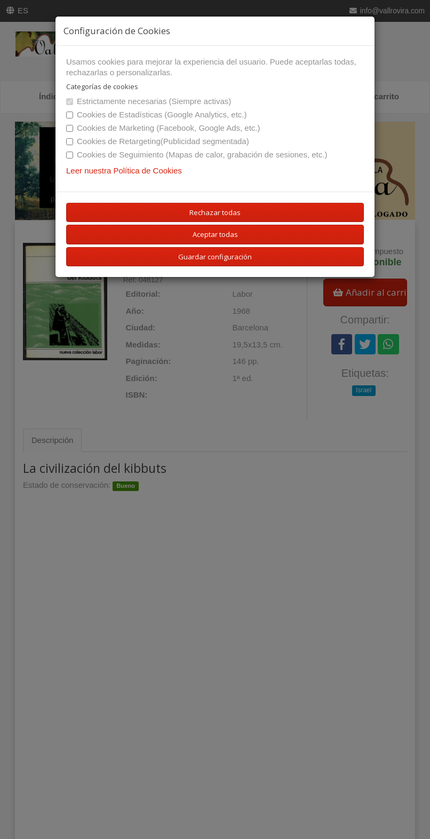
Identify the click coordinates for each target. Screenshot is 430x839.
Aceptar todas (215, 234)
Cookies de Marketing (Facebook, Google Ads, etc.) (163, 127)
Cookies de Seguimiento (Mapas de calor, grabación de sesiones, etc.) (196, 154)
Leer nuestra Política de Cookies (124, 170)
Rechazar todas (215, 212)
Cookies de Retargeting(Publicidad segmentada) (157, 141)
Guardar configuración (215, 257)
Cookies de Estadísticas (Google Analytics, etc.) (156, 114)
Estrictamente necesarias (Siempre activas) (148, 101)
